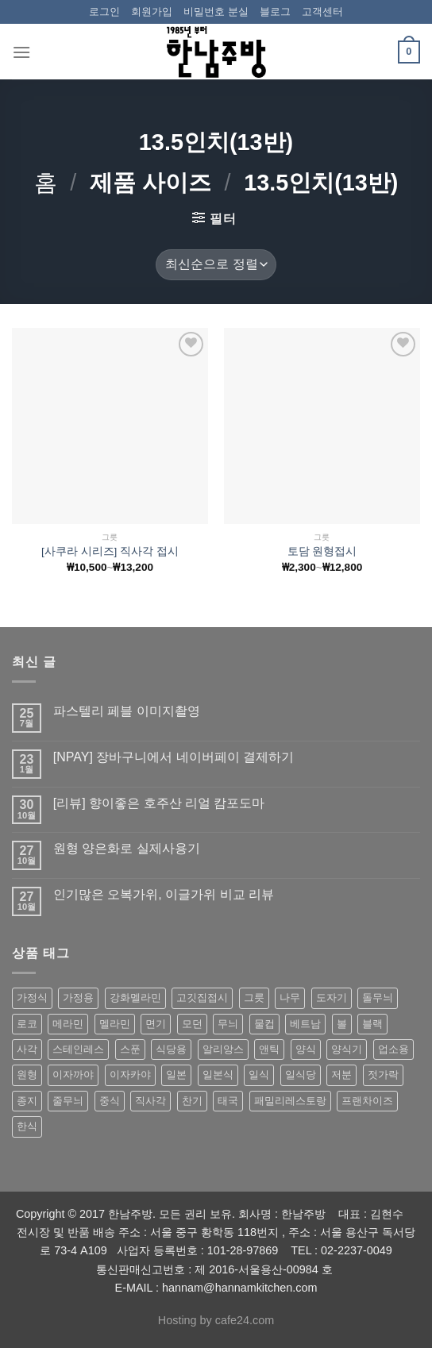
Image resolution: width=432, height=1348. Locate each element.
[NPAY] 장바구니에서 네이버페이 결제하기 (173, 757)
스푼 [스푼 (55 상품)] (130, 1049)
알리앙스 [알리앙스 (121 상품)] (223, 1049)
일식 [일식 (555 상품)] (259, 1074)
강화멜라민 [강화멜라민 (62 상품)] (135, 997)
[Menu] (21, 52)
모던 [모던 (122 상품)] (192, 1024)
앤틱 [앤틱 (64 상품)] (269, 1049)
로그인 (104, 11)
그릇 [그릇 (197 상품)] (254, 997)
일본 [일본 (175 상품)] (176, 1074)
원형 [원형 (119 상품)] (27, 1074)
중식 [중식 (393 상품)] (109, 1101)
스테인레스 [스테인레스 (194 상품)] (78, 1049)
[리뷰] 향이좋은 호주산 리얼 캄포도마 (159, 803)
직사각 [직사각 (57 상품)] (150, 1101)
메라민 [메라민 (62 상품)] (67, 1024)
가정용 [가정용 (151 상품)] (78, 997)
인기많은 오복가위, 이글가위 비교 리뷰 (163, 894)
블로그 (275, 11)
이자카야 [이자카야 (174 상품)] (130, 1074)
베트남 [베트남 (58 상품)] (305, 1024)
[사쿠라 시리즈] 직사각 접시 (110, 551)
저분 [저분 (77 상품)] (341, 1074)
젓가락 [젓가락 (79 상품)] (383, 1074)
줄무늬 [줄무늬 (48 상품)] (67, 1101)
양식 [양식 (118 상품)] (305, 1049)
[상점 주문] (216, 264)
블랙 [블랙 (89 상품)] (372, 1024)
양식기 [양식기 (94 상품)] (346, 1049)
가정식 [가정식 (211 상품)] (32, 997)
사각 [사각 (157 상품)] (27, 1049)
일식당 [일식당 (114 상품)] (300, 1074)
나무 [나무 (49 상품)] (290, 997)
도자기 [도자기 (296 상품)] (331, 997)
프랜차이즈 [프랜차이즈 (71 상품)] (367, 1101)
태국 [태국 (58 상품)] (228, 1101)
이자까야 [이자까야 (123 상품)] (73, 1074)
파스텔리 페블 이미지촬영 (126, 711)
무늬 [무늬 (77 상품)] (228, 1024)
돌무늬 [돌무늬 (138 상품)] (377, 997)
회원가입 (151, 11)
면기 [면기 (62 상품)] (155, 1024)
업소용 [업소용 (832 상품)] (393, 1049)
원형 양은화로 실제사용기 (126, 848)
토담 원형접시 (322, 551)
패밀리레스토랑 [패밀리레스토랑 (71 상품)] (290, 1101)
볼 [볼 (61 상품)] (342, 1024)
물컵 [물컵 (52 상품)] (264, 1024)
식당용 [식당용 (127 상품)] (171, 1049)
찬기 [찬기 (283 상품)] (192, 1101)
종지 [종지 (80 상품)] (27, 1101)
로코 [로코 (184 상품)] (27, 1024)
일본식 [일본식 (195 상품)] (217, 1074)
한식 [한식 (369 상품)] (27, 1126)
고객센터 (322, 11)
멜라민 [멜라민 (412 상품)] (114, 1024)
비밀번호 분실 (216, 11)
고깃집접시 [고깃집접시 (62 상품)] (202, 997)
